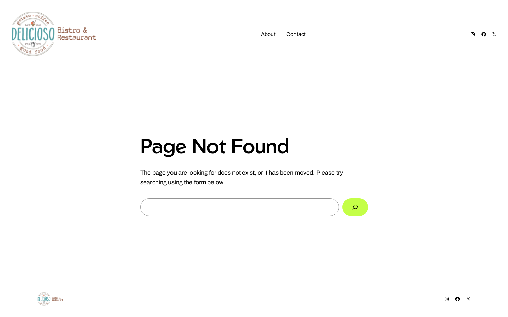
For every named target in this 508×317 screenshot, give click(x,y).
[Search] (355, 207)
